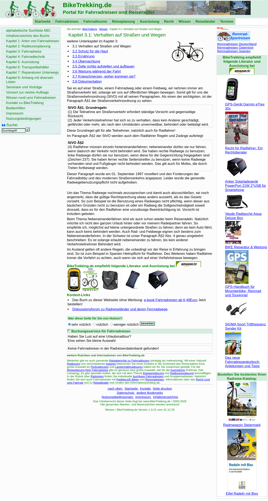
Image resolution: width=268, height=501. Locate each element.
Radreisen (97, 376)
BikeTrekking (89, 29)
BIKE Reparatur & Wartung (246, 245)
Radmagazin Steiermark (242, 423)
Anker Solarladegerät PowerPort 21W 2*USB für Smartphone (245, 183)
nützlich (102, 325)
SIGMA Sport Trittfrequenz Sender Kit (245, 324)
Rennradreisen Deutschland (236, 44)
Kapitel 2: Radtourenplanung (28, 46)
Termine (226, 21)
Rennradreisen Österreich (235, 47)
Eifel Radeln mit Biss (242, 491)
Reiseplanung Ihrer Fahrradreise (87, 370)
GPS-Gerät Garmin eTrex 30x (245, 104)
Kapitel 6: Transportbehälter (27, 67)
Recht (169, 21)
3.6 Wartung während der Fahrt (96, 71)
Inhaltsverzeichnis (165, 397)
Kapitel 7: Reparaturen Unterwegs (32, 72)
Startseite (43, 21)
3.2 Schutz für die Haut (90, 51)
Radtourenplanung (182, 373)
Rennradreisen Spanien (234, 51)
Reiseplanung (124, 21)
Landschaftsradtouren (129, 366)
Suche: (12, 125)
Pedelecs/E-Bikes (127, 379)
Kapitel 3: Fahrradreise (23, 51)
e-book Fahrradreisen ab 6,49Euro (170, 300)
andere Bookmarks (150, 392)
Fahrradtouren (95, 21)
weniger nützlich (126, 325)
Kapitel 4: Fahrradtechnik (25, 57)
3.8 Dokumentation (87, 81)
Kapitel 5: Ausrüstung (22, 62)
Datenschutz (126, 392)
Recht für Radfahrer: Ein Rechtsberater (244, 148)
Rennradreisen (154, 379)
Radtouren (73, 363)
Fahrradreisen (67, 21)
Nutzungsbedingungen (118, 397)
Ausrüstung (150, 21)
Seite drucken (162, 388)
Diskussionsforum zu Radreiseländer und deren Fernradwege (120, 309)
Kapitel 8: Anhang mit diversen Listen (29, 80)
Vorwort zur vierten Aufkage (27, 92)
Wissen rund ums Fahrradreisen (31, 98)
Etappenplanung (153, 373)
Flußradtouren (100, 366)
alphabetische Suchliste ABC (28, 31)
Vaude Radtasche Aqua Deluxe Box (243, 214)
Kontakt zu (25, 103)
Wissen (185, 21)
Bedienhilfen (15, 108)
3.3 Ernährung (83, 56)
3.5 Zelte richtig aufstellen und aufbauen (103, 66)
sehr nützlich (81, 325)
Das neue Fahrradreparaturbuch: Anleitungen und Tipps (242, 359)
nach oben (115, 388)
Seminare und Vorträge (24, 87)
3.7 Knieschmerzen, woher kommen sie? (103, 76)
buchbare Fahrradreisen (148, 376)
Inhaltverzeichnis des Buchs (27, 36)
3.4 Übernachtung (86, 61)
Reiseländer (206, 21)
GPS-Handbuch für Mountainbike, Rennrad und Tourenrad (243, 289)
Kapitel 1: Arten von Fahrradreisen (32, 41)
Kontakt (145, 388)
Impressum (143, 397)
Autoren (111, 363)
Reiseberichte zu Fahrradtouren (129, 360)
